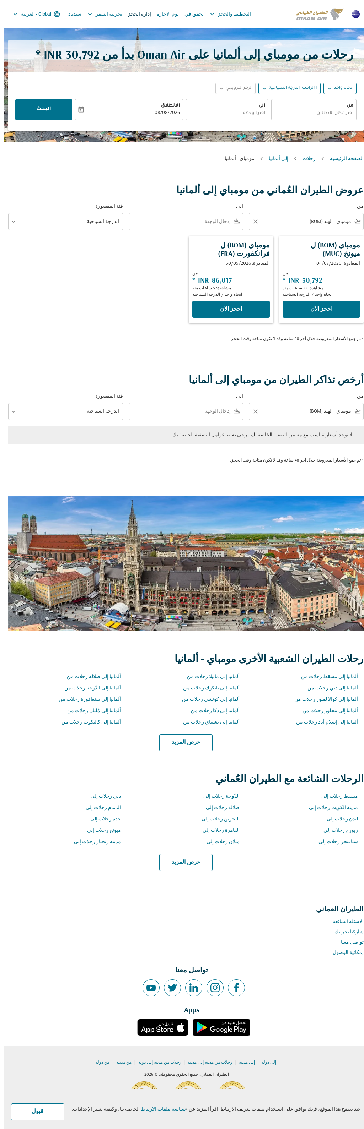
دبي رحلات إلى (102, 796)
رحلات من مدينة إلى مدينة (206, 1062)
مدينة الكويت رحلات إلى (329, 808)
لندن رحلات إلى (338, 819)
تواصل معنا (348, 942)
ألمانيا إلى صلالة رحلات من (90, 677)
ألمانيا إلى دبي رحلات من (329, 688)
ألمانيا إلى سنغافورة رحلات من (86, 699)
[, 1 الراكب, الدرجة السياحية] (289, 88)
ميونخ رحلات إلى (100, 830)
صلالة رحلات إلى (219, 808)
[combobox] (310, 113)
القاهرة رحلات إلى (217, 830)
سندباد (70, 14)
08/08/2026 (163, 113)
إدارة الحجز (135, 14)
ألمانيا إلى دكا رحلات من (211, 711)
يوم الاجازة (164, 14)
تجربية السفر (99, 14)
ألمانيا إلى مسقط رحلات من (325, 677)
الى (258, 105)
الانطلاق (166, 105)
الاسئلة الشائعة (344, 922)
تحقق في (190, 14)
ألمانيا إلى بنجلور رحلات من (326, 711)
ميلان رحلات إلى (219, 842)
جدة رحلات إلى (101, 819)
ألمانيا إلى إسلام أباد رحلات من (323, 722)
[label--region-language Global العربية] (32, 14)
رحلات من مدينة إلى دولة (155, 1062)
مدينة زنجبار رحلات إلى (93, 842)
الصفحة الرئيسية (343, 159)
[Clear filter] (251, 221)
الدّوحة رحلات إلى (217, 796)
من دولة (99, 1062)
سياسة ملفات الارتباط (159, 1109)
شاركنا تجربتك (345, 932)
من (346, 105)
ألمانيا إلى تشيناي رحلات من (207, 722)
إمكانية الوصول (344, 952)
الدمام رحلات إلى (99, 808)
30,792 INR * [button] (63, 55)
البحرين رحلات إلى (217, 819)
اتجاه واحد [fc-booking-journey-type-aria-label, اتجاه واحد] (339, 88)
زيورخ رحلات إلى (337, 830)
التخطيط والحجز (225, 14)
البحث (39, 109)
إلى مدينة (243, 1062)
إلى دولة (265, 1062)
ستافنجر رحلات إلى (334, 842)
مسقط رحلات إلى (335, 796)
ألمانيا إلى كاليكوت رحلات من (87, 722)
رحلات (305, 159)
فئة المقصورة (105, 206)
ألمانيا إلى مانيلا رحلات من (209, 677)
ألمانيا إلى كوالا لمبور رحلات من (322, 699)
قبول (33, 1111)
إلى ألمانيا (274, 159)
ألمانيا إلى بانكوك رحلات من (207, 688)
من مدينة (120, 1062)
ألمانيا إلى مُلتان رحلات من (90, 711)
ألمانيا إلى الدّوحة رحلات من (88, 688)
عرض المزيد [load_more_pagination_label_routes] (182, 742)
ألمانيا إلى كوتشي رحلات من (207, 699)
